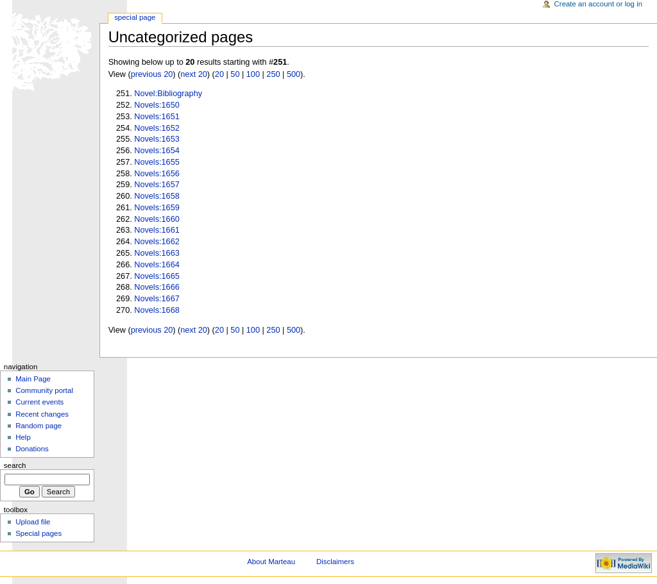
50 (234, 74)
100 (253, 74)
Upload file (32, 522)
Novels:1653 (157, 139)
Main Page (33, 379)
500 (293, 74)
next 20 (193, 74)
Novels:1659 (157, 207)
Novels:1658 (157, 196)
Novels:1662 (157, 241)
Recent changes (42, 414)
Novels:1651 (157, 116)
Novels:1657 (157, 184)
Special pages (38, 533)
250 (273, 74)
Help (23, 437)
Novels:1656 (157, 173)
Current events (39, 402)
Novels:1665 (157, 276)
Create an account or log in (598, 4)
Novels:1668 (157, 310)
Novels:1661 (157, 230)
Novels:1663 (157, 253)
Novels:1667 (157, 298)
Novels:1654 (157, 150)
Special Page (134, 17)
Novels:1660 (157, 219)
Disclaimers (335, 561)
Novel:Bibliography (168, 93)
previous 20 (152, 74)
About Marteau (271, 561)
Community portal (44, 390)
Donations (32, 449)
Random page (38, 426)
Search (15, 465)
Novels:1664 (157, 264)
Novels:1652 (157, 128)
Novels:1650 (157, 105)
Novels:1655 (157, 162)
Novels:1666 (157, 287)
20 (219, 74)
